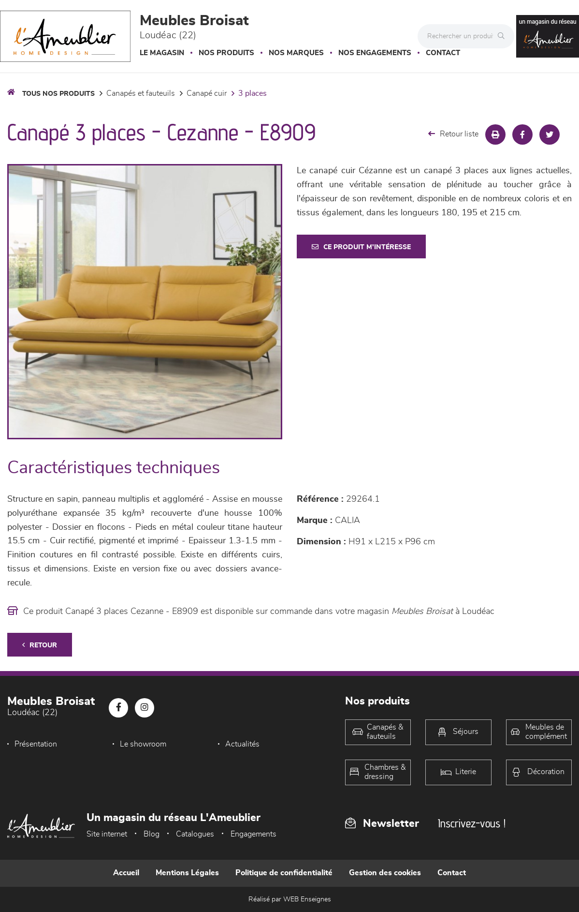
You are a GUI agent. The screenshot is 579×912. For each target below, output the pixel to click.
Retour (39, 645)
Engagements (253, 834)
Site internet (107, 834)
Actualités (242, 744)
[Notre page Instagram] (144, 708)
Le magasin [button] (162, 53)
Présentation (35, 744)
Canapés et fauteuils (140, 93)
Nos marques (296, 53)
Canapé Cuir (207, 93)
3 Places (252, 93)
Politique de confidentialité (284, 873)
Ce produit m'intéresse (361, 247)
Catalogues (195, 834)
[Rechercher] (503, 36)
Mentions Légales (187, 873)
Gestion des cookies (385, 873)
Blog (151, 834)
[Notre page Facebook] (118, 708)
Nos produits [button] (226, 53)
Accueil (126, 873)
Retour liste (453, 134)
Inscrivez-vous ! (472, 823)
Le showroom (143, 744)
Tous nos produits (58, 93)
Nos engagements (374, 53)
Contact (443, 53)
